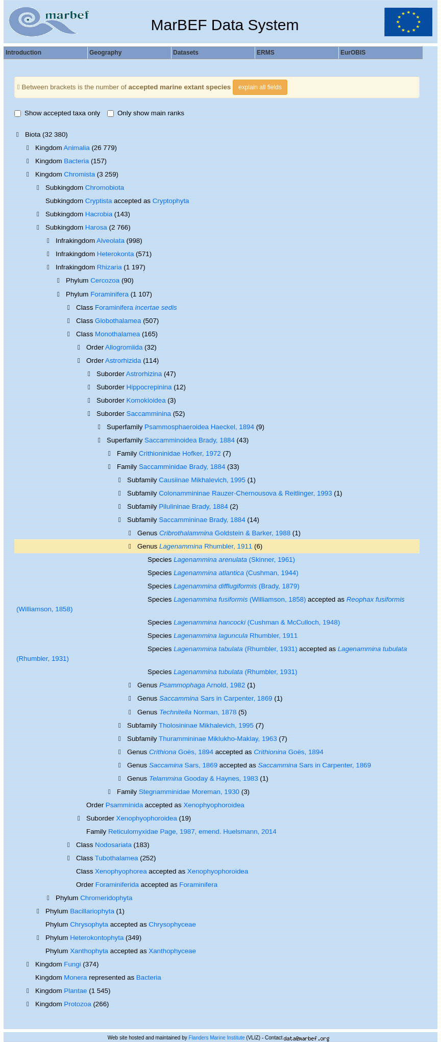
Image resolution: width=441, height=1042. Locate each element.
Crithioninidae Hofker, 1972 (180, 453)
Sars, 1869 (183, 765)
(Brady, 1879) (236, 586)
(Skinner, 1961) (234, 559)
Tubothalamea (116, 858)
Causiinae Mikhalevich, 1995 (202, 480)
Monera (75, 977)
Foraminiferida (117, 884)
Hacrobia (98, 214)
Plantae (75, 991)
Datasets (186, 52)
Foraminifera (109, 294)
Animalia (77, 148)
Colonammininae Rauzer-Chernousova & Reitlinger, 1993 (245, 493)
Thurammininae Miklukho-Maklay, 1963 (218, 738)
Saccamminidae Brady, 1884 (182, 466)
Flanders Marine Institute (217, 1037)
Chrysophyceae (172, 924)
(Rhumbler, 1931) (235, 649)
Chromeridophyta (106, 898)
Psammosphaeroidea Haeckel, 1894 (199, 427)
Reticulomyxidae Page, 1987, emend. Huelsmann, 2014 (192, 831)
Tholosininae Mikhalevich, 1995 (206, 725)
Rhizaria (109, 267)
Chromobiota (104, 187)
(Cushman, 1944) (236, 573)
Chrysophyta (89, 924)
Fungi (72, 964)
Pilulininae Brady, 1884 (193, 506)
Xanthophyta (89, 951)
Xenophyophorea (121, 871)
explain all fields (260, 87)
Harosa (96, 227)
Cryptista (98, 201)
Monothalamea (117, 334)
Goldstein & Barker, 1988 (224, 533)
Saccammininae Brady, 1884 (202, 520)
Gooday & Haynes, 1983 (203, 778)
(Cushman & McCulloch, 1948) (257, 622)
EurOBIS (352, 52)
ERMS (266, 52)
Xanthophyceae (172, 951)
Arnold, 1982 (202, 685)
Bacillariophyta (92, 911)
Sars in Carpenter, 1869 (216, 698)
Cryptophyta (171, 201)
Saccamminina (149, 413)
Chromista (79, 174)
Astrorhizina (144, 374)
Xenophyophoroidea (213, 805)
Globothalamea (118, 321)
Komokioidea (146, 400)
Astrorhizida (123, 360)
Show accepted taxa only (57, 113)
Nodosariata (113, 845)
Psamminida (124, 805)
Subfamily (143, 520)
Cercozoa (104, 280)
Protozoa (77, 1004)
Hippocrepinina (149, 387)
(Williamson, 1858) (240, 599)
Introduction (23, 52)
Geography (105, 52)
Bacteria (76, 161)
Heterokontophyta (97, 937)
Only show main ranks (145, 113)
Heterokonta (115, 254)
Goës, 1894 (181, 752)
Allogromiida (123, 347)
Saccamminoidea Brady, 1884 (189, 440)
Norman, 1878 (197, 712)
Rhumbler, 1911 (205, 546)
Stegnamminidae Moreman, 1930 (189, 792)
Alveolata (110, 240)
